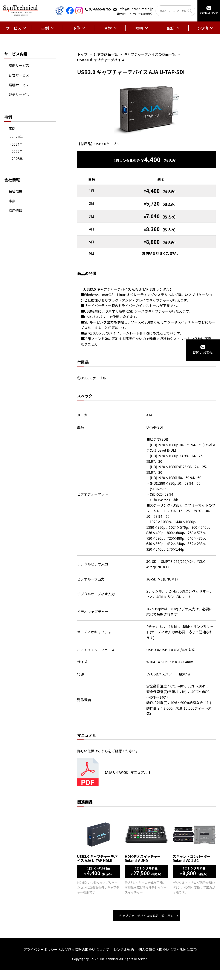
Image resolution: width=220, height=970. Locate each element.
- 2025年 (16, 151)
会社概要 (15, 191)
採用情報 (15, 210)
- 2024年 (16, 144)
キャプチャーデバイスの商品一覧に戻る (146, 915)
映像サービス (19, 65)
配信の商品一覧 (106, 54)
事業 (12, 200)
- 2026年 (16, 158)
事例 (12, 128)
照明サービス (19, 84)
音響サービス (19, 75)
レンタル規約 (123, 949)
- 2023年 (16, 136)
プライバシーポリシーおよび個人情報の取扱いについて (66, 949)
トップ (82, 54)
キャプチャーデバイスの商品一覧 (150, 54)
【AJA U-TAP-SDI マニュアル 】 (127, 772)
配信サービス (19, 94)
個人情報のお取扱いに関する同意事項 (167, 949)
